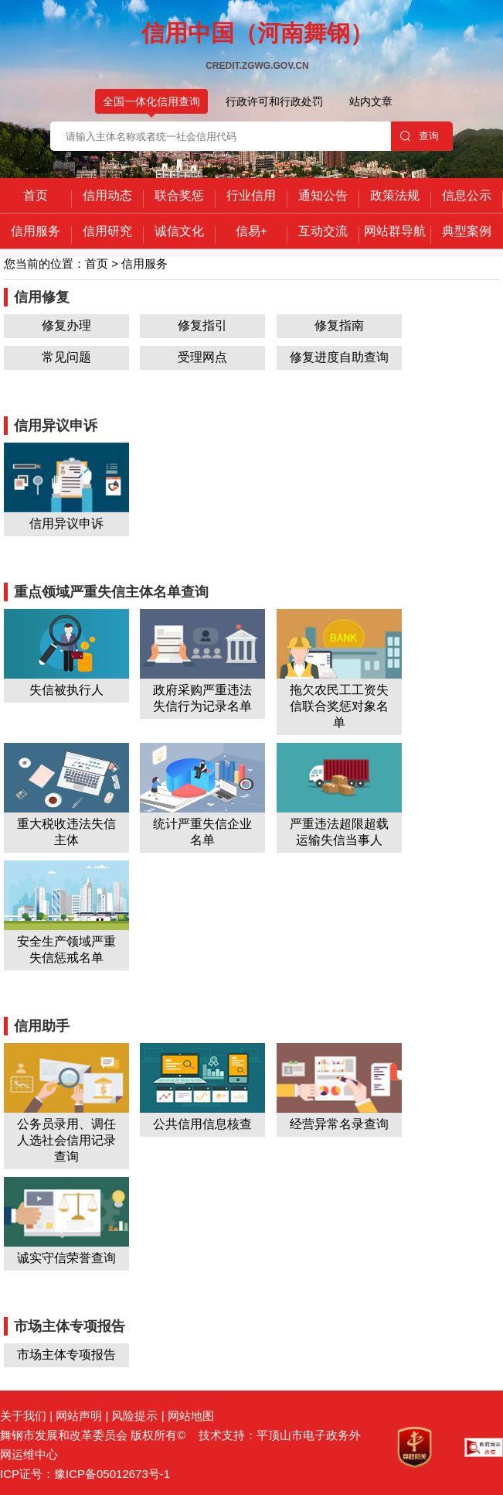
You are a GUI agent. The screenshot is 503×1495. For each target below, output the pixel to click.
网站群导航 (395, 231)
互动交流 (323, 231)
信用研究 (107, 231)
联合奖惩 (179, 195)
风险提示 (134, 1415)
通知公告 (323, 195)
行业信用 (251, 195)
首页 (35, 195)
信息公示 (466, 195)
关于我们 (23, 1415)
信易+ (251, 231)
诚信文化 (179, 231)
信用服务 (35, 231)
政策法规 (395, 195)
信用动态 (107, 195)
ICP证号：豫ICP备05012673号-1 (85, 1473)
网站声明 (79, 1415)
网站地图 (191, 1415)
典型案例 (466, 231)
